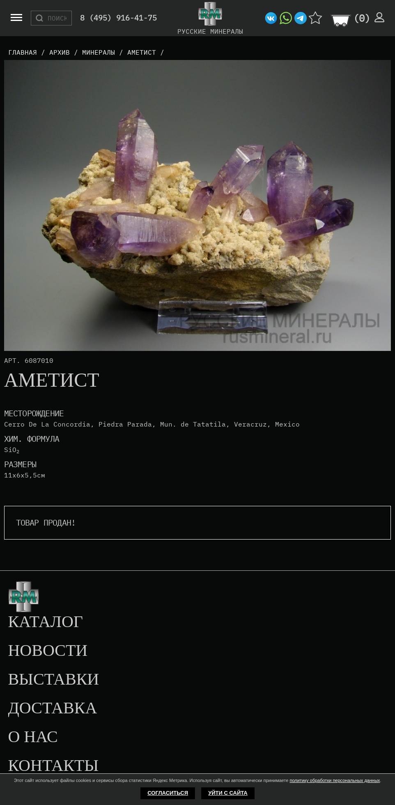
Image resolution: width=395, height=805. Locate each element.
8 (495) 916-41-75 (118, 18)
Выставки (53, 679)
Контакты (53, 766)
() (361, 18)
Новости (47, 651)
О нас (32, 737)
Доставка (52, 708)
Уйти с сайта (228, 793)
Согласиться (167, 793)
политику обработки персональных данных (334, 780)
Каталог (45, 622)
